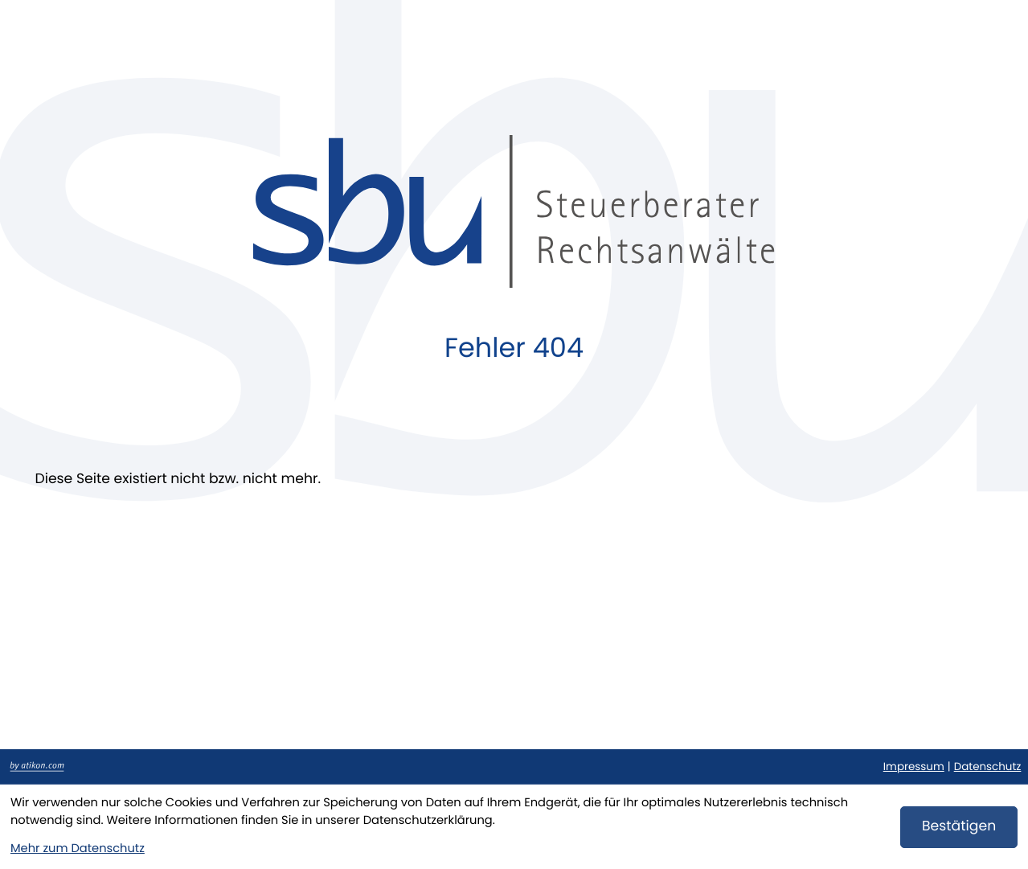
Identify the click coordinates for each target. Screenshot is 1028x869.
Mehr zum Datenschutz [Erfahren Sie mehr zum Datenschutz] (77, 849)
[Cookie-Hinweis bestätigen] (959, 827)
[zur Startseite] (513, 211)
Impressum (913, 766)
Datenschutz (988, 766)
